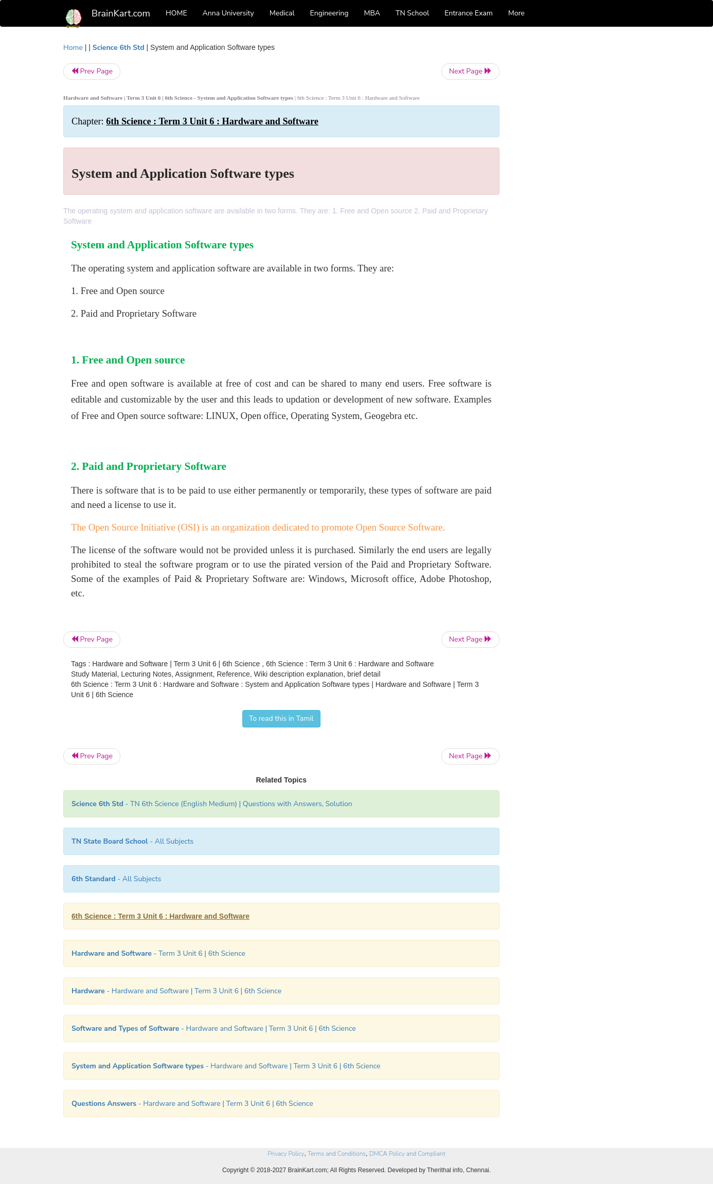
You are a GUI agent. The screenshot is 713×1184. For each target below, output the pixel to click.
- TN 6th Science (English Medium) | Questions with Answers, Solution (212, 804)
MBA (372, 13)
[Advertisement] (582, 196)
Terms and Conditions (337, 1154)
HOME (176, 13)
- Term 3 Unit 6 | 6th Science (158, 953)
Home (73, 47)
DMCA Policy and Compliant (407, 1154)
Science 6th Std (119, 47)
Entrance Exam (468, 13)
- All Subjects (132, 841)
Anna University (228, 13)
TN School (412, 13)
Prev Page (92, 71)
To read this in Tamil (281, 718)
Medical (282, 13)
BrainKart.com (121, 13)
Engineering (329, 13)
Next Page (470, 71)
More (516, 13)
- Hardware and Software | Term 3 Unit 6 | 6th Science (176, 991)
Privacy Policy (286, 1154)
